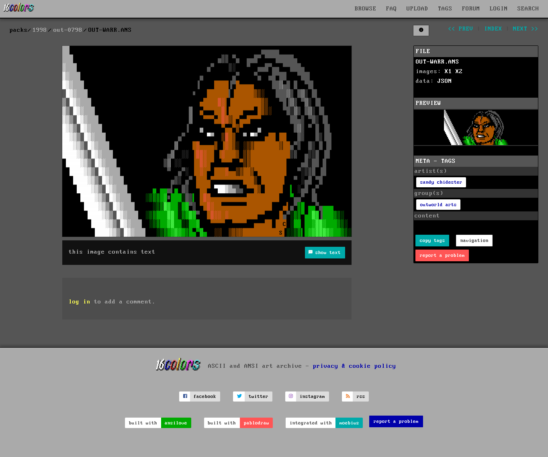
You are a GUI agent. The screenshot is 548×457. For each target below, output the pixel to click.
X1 (448, 71)
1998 (40, 30)
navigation (474, 240)
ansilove (176, 423)
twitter (258, 396)
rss (361, 396)
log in (79, 302)
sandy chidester (441, 182)
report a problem (442, 255)
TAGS (445, 9)
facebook (205, 396)
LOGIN (499, 9)
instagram (312, 396)
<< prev (460, 29)
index (493, 29)
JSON (445, 81)
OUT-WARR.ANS (437, 62)
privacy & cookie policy (354, 366)
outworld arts (438, 204)
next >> (525, 29)
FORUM (471, 9)
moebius (349, 423)
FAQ (391, 9)
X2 (459, 71)
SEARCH (528, 9)
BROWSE (365, 9)
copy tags (432, 240)
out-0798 (67, 30)
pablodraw (256, 423)
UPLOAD (417, 9)
